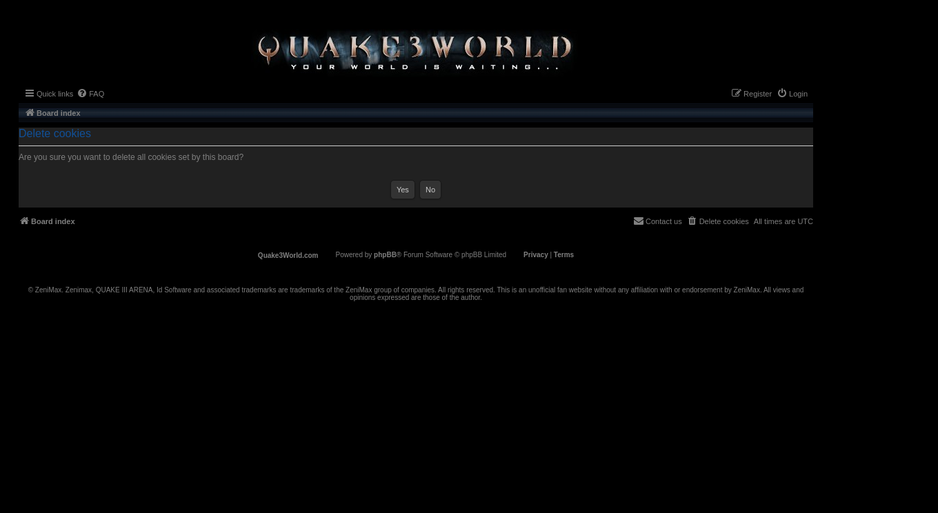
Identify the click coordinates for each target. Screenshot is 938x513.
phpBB (385, 255)
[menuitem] (90, 94)
